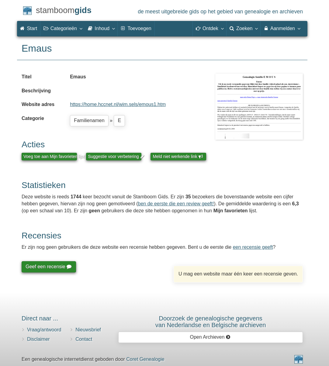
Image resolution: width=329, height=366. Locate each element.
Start (28, 28)
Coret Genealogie (145, 359)
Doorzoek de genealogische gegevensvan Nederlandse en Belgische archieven (210, 321)
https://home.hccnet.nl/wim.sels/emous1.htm (118, 104)
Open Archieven (210, 337)
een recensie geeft (253, 247)
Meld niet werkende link (178, 156)
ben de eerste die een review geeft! (176, 203)
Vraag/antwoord (44, 329)
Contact (83, 339)
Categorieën (62, 28)
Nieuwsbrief (88, 329)
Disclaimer (38, 339)
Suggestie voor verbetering (114, 156)
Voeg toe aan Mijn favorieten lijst (50, 156)
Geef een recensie (48, 266)
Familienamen (89, 120)
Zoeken (244, 28)
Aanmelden (282, 28)
